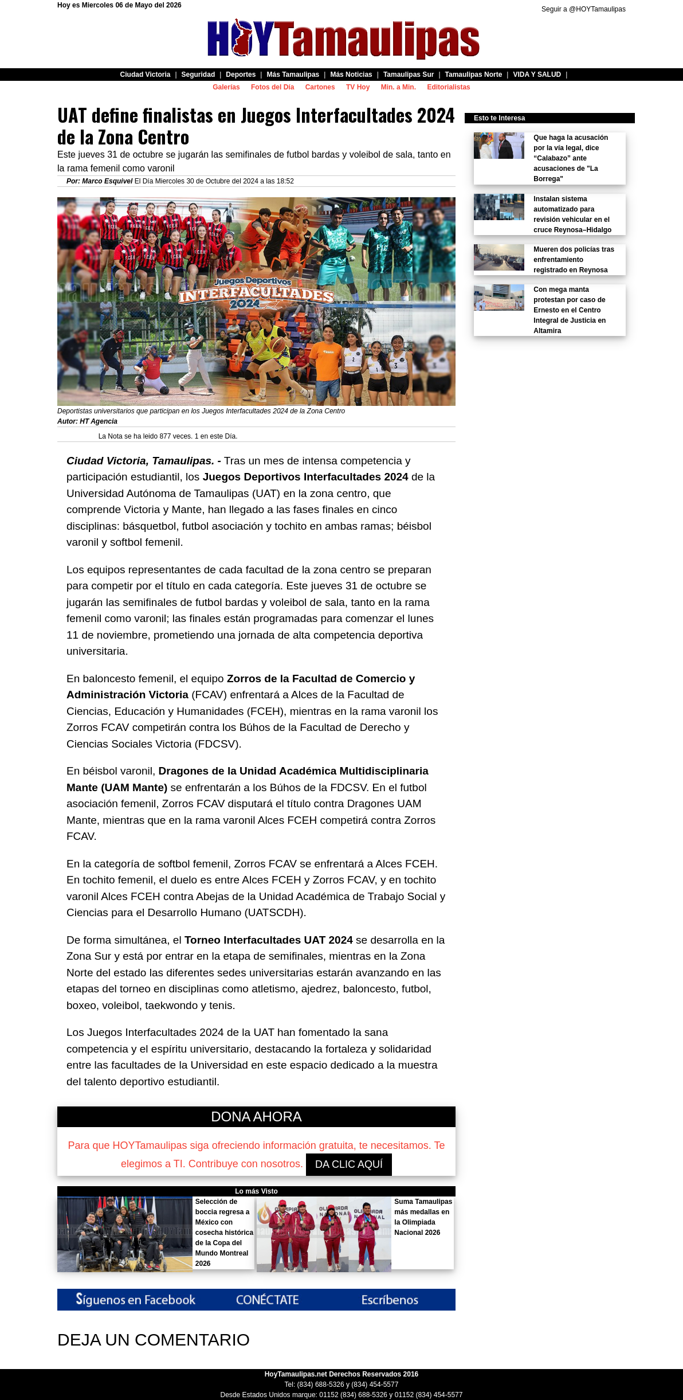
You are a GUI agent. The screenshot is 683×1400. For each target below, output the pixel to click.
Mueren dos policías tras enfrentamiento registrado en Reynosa (573, 259)
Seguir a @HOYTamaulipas (583, 9)
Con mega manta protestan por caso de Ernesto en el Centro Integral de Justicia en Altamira (569, 310)
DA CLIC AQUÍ (349, 1164)
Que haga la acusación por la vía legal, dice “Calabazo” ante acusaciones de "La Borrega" (570, 158)
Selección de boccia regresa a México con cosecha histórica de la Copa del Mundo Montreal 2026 (224, 1233)
